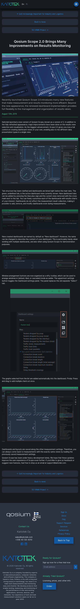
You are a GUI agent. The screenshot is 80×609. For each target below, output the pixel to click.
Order (49, 586)
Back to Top (64, 540)
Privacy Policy (64, 534)
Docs (64, 516)
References (64, 530)
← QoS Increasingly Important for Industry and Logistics (40, 14)
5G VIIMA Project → (40, 30)
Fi (27, 4)
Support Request (64, 523)
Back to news (40, 22)
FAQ (64, 519)
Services (63, 526)
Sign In (64, 512)
